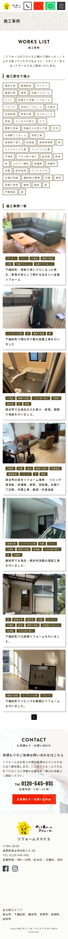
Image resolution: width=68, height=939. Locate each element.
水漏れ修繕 (11, 177)
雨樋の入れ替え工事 (36, 128)
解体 (58, 177)
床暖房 (38, 163)
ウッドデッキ (39, 170)
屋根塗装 (26, 85)
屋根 (26, 184)
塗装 (7, 121)
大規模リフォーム (15, 135)
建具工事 (10, 85)
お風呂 (51, 107)
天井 (55, 128)
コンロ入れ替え (24, 121)
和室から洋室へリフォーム (34, 100)
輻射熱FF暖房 (32, 177)
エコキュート (45, 114)
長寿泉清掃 (46, 142)
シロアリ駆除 (21, 163)
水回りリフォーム (31, 107)
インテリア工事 (41, 149)
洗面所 (51, 163)
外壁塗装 (10, 192)
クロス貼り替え (27, 156)
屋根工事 (10, 92)
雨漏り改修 (11, 184)
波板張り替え (13, 142)
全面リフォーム (40, 92)
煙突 (23, 92)
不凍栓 (9, 156)
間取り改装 (11, 128)
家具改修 (20, 170)
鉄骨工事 (26, 114)
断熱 (58, 156)
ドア (42, 121)
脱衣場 (46, 156)
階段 (36, 184)
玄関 (7, 170)
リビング (10, 107)
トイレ (9, 100)
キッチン (42, 85)
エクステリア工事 (15, 149)
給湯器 (30, 142)
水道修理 (10, 114)
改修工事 (37, 135)
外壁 (47, 177)
